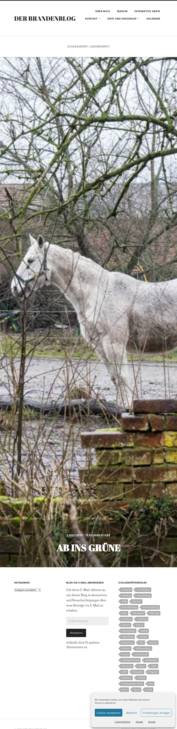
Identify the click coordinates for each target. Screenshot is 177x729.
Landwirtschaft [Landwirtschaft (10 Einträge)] (130, 660)
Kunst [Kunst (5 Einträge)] (125, 654)
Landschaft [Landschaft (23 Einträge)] (141, 654)
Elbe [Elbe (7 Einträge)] (124, 613)
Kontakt (139, 721)
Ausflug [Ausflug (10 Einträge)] (126, 595)
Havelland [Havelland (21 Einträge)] (127, 636)
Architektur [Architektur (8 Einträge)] (143, 589)
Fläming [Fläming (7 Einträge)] (154, 613)
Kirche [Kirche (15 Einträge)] (153, 642)
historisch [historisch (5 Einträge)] (127, 642)
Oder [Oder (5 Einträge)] (154, 666)
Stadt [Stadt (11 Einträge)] (149, 689)
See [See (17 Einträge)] (151, 683)
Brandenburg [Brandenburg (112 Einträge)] (151, 607)
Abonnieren (76, 633)
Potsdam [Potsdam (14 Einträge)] (138, 672)
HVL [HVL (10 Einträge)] (141, 642)
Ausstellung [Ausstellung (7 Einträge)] (143, 595)
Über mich (102, 11)
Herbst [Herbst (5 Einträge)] (143, 636)
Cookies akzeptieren (108, 712)
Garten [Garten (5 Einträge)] (126, 625)
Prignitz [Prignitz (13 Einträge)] (153, 672)
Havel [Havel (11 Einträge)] (144, 630)
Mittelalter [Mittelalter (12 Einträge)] (151, 660)
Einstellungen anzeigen (156, 712)
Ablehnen (131, 712)
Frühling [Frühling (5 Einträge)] (142, 619)
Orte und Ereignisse (122, 18)
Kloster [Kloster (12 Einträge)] (126, 648)
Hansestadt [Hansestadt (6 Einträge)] (128, 630)
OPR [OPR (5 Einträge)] (124, 672)
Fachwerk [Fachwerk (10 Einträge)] (138, 613)
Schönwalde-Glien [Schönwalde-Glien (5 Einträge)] (132, 683)
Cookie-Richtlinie (123, 721)
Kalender (153, 18)
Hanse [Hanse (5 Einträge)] (139, 625)
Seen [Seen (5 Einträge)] (125, 689)
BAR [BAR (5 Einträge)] (124, 601)
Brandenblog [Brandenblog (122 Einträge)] (129, 607)
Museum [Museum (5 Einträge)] (127, 666)
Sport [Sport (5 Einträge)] (137, 689)
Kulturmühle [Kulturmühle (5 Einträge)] (143, 648)
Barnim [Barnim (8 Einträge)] (137, 601)
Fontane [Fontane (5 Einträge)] (126, 619)
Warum (122, 11)
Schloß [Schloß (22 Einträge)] (141, 677)
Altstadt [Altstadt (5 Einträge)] (126, 589)
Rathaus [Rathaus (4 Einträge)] (126, 677)
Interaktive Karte (147, 11)
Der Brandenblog (45, 18)
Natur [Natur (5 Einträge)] (141, 666)
